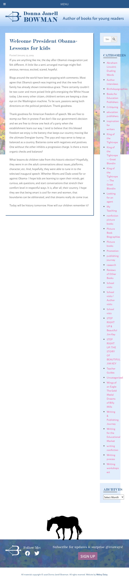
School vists (110, 311)
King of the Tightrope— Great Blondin (112, 155)
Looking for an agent (111, 197)
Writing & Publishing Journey (113, 418)
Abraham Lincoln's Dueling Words (112, 69)
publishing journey (113, 258)
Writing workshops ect (113, 468)
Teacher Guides (111, 370)
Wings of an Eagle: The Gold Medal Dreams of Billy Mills (112, 394)
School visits (110, 285)
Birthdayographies (117, 89)
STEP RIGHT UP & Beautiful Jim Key (112, 326)
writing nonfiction (112, 448)
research (111, 265)
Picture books (111, 244)
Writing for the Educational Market (113, 435)
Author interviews (112, 82)
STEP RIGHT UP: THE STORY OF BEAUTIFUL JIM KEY (113, 351)
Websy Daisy (102, 574)
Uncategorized (115, 377)
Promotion (113, 251)
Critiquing (112, 107)
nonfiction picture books (112, 219)
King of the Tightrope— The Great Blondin (112, 178)
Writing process (111, 457)
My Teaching (112, 208)
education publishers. (113, 114)
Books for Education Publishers (112, 98)
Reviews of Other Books (111, 274)
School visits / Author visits (111, 298)
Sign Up (87, 556)
